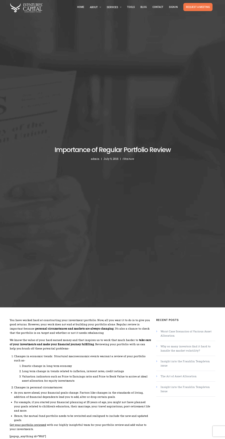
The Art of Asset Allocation (178, 376)
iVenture (128, 158)
